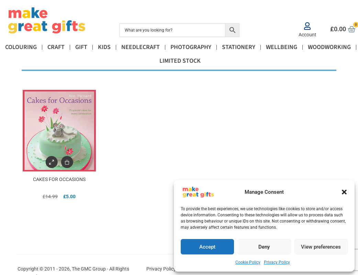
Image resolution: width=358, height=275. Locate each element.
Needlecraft (140, 47)
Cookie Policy (247, 262)
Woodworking (329, 47)
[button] (344, 192)
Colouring (21, 47)
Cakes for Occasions (59, 179)
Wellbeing (281, 47)
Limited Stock (180, 61)
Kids (104, 47)
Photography (190, 47)
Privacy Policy (277, 262)
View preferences (321, 247)
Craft (56, 47)
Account (307, 34)
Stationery (238, 47)
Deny (264, 247)
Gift (81, 47)
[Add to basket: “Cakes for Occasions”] (67, 162)
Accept (207, 247)
